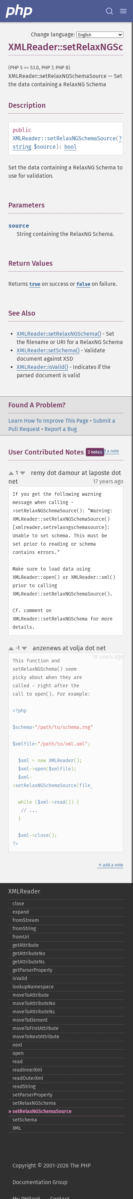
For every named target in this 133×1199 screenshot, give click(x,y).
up (12, 473)
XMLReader (24, 891)
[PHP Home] (19, 11)
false (83, 284)
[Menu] (123, 11)
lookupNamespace (33, 987)
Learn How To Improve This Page (48, 420)
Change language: (53, 34)
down (22, 473)
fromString (24, 929)
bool (70, 146)
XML (17, 1128)
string (22, 146)
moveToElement (30, 1020)
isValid (20, 978)
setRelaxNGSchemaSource (42, 1111)
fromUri (21, 937)
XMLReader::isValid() (42, 367)
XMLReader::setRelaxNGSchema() (59, 333)
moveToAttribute (31, 995)
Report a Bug (60, 429)
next (17, 1045)
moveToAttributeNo (34, 1003)
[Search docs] (109, 11)
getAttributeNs (29, 962)
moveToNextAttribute (36, 1037)
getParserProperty (32, 970)
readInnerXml (27, 1070)
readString (24, 1087)
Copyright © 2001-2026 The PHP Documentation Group (52, 1173)
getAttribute (26, 945)
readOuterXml (28, 1078)
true (34, 284)
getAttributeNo (29, 953)
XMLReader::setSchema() (48, 350)
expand (21, 912)
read (18, 1062)
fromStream (26, 920)
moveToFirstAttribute (36, 1028)
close (18, 904)
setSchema (25, 1120)
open (18, 1053)
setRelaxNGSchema (34, 1103)
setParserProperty (32, 1095)
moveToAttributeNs (34, 1012)
